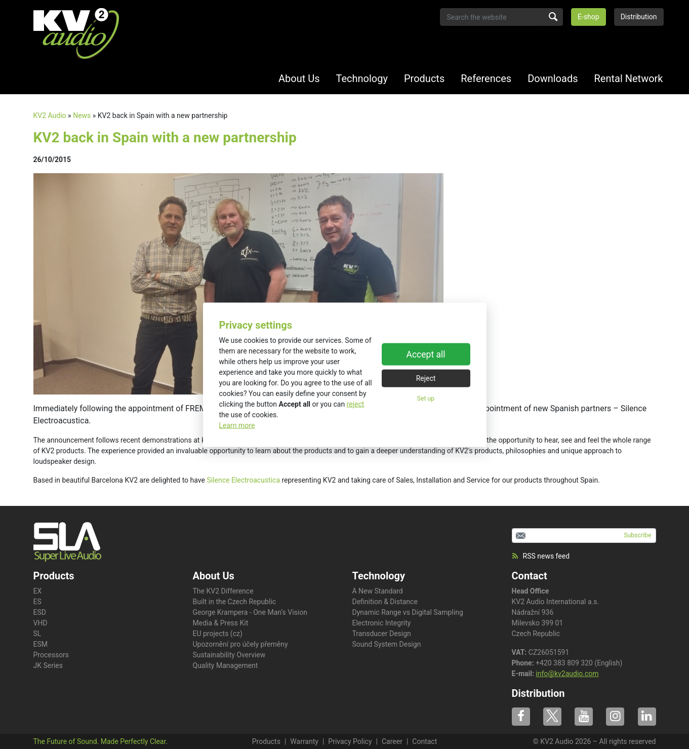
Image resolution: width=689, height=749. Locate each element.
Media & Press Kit (221, 623)
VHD (40, 623)
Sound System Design (386, 644)
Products (424, 78)
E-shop (588, 17)
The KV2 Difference (223, 591)
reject (355, 404)
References (486, 78)
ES (37, 602)
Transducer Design (381, 633)
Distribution (639, 17)
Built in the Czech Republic (234, 602)
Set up (425, 398)
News (82, 115)
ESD (39, 612)
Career (392, 741)
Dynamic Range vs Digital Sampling (407, 612)
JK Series (48, 665)
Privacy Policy (350, 741)
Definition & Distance (385, 602)
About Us (299, 78)
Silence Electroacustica (243, 480)
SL (37, 633)
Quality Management (225, 665)
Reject (426, 378)
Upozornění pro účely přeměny (240, 644)
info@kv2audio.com (567, 673)
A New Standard (377, 591)
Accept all (426, 354)
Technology (362, 78)
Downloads (553, 78)
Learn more (237, 425)
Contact (529, 576)
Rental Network (628, 78)
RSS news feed (541, 556)
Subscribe (637, 535)
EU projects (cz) (217, 633)
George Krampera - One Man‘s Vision (250, 612)
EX (37, 591)
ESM (40, 644)
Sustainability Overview (229, 655)
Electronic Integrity (381, 623)
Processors (51, 655)
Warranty (304, 741)
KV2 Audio (49, 115)
